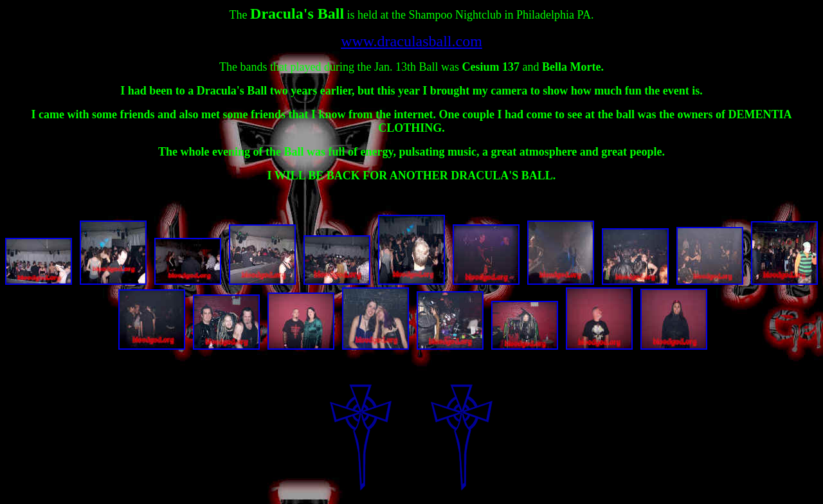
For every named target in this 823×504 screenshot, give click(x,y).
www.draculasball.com (411, 41)
